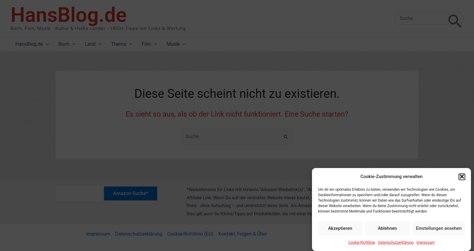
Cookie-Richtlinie (361, 245)
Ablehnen (387, 231)
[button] (462, 179)
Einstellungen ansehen (439, 231)
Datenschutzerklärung (396, 245)
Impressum (426, 245)
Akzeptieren (340, 231)
